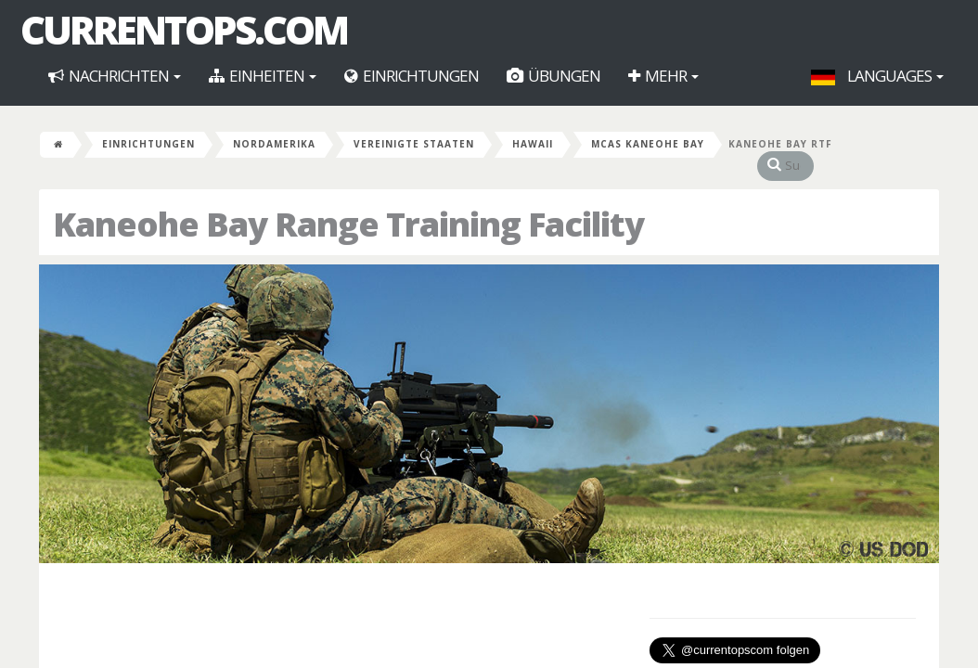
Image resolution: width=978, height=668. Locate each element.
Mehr (663, 75)
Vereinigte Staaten (414, 143)
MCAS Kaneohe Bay (647, 143)
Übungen (553, 75)
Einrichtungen (411, 75)
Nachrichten (114, 75)
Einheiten (262, 75)
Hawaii (532, 143)
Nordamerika (274, 143)
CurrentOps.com (183, 29)
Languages (877, 75)
